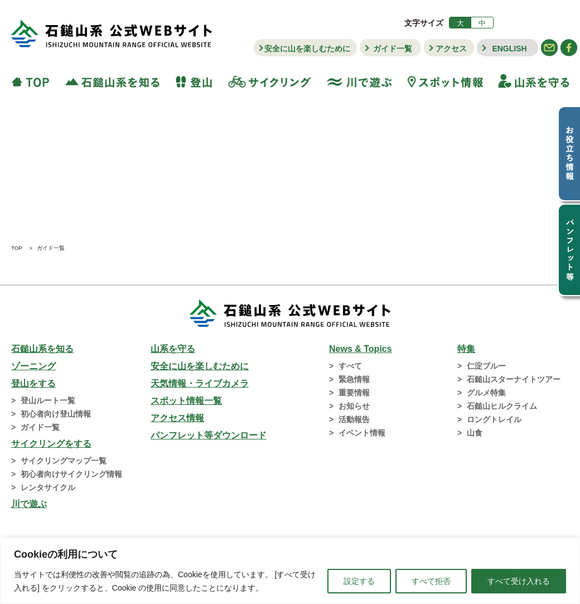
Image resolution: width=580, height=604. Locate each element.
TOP (34, 81)
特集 (466, 349)
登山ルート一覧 (48, 400)
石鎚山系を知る (42, 349)
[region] (290, 571)
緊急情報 (354, 379)
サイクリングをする (51, 443)
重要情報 (354, 392)
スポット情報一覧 (186, 400)
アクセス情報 (177, 418)
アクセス (451, 48)
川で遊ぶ (359, 81)
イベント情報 (362, 432)
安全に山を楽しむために (307, 48)
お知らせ (354, 406)
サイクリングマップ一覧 (64, 460)
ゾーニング (33, 366)
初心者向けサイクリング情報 (71, 474)
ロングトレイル (494, 419)
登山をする (33, 383)
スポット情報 (445, 81)
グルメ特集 (486, 392)
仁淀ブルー (486, 365)
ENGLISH (509, 48)
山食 (474, 432)
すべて (350, 365)
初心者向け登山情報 (56, 413)
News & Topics (360, 349)
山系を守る (530, 81)
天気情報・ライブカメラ (200, 383)
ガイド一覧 (392, 48)
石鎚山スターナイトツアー (513, 379)
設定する (359, 581)
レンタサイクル (48, 487)
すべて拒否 (431, 581)
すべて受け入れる (518, 581)
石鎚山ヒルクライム (502, 406)
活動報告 (354, 419)
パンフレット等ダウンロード (209, 435)
